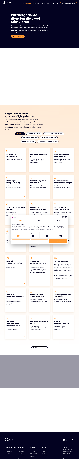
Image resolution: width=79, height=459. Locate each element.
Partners (20, 453)
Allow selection (39, 241)
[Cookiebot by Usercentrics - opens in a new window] (61, 217)
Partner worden (21, 455)
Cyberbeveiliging (26, 3)
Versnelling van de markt (34, 133)
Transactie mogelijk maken (30, 137)
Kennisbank (32, 451)
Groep (65, 447)
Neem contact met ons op (68, 3)
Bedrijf (49, 3)
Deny (21, 241)
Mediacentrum (33, 453)
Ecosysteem (35, 3)
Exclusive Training (67, 449)
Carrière (44, 453)
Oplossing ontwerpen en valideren (53, 133)
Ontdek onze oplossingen (39, 350)
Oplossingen (9, 451)
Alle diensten (20, 133)
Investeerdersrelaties (68, 451)
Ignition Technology (67, 457)
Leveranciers (21, 451)
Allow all (58, 241)
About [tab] (58, 220)
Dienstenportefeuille (18, 36)
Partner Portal (20, 457)
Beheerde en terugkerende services (48, 141)
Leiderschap (44, 455)
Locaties (44, 457)
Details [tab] (39, 220)
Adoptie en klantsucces (28, 141)
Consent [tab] (21, 220)
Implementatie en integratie (49, 137)
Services (8, 453)
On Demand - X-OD (67, 455)
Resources (43, 3)
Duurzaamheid (66, 453)
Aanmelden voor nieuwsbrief (33, 456)
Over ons (44, 451)
